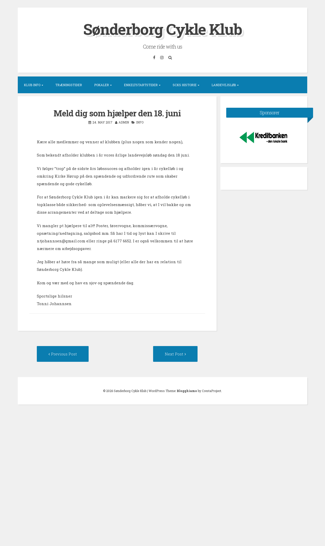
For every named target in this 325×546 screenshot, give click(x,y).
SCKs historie (185, 85)
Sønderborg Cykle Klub (162, 29)
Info (139, 122)
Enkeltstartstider (141, 85)
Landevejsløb (224, 85)
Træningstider (68, 85)
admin (124, 122)
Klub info (32, 85)
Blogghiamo (187, 391)
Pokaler (101, 85)
